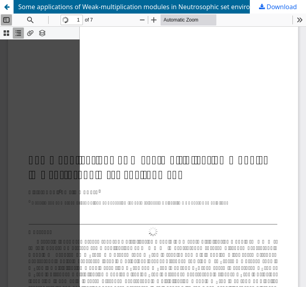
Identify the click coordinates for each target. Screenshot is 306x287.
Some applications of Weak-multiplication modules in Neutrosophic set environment (144, 6)
